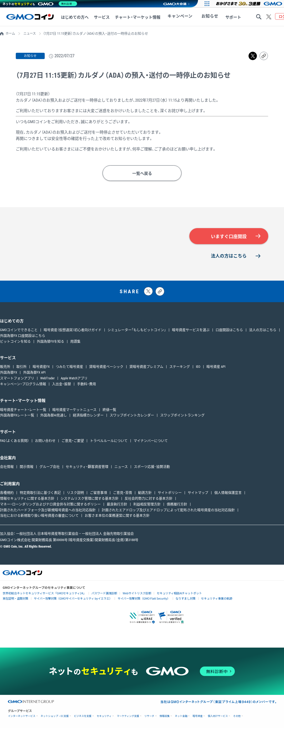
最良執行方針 (117, 505)
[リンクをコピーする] (264, 56)
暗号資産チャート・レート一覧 (23, 410)
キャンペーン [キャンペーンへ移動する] (177, 17)
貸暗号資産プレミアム (146, 367)
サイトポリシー (170, 493)
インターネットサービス (22, 716)
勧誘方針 (145, 493)
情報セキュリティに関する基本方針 (27, 499)
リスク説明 (75, 493)
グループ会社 (49, 467)
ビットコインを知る (15, 342)
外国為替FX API (34, 373)
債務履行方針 (177, 505)
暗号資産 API (215, 367)
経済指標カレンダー (88, 416)
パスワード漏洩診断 (97, 594)
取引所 (21, 367)
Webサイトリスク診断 (127, 594)
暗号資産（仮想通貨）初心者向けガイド (73, 331)
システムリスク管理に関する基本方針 (89, 499)
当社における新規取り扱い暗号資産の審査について (39, 516)
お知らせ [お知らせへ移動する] (202, 17)
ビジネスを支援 (83, 716)
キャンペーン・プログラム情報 (23, 385)
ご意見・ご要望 (73, 441)
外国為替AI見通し (53, 416)
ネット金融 (181, 716)
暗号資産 (197, 716)
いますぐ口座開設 (229, 236)
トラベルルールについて (109, 441)
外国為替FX (8, 373)
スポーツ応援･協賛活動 (152, 467)
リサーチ (149, 716)
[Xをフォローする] (268, 17)
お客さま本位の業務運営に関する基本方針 (117, 516)
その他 (237, 716)
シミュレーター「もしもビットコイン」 (137, 331)
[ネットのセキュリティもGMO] (40, 3)
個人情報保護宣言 (228, 493)
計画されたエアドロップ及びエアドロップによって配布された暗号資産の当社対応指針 (168, 510)
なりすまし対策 (173, 599)
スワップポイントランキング (182, 416)
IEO (198, 367)
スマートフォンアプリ (17, 379)
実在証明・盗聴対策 (14, 599)
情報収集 (165, 716)
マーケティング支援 (128, 716)
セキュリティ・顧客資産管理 (87, 467)
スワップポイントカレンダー (132, 416)
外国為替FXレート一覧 (17, 416)
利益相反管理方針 (147, 505)
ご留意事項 (98, 493)
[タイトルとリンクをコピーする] (159, 291)
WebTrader (47, 379)
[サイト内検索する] (258, 17)
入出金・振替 (61, 385)
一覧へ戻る (142, 173)
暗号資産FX (41, 367)
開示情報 (26, 467)
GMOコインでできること (19, 331)
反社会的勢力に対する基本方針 (149, 499)
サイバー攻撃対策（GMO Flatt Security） (134, 599)
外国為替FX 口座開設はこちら (22, 336)
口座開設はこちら (229, 331)
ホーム (11, 33)
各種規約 (7, 493)
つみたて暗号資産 (69, 367)
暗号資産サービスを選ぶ (191, 331)
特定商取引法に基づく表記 (40, 493)
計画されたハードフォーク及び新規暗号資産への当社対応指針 (48, 510)
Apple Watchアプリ (74, 379)
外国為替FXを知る (50, 342)
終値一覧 (109, 410)
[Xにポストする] (148, 292)
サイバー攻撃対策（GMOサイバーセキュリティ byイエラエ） (68, 599)
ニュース (31, 33)
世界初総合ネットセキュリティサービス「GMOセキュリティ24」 (41, 594)
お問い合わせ (45, 441)
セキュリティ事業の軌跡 (202, 599)
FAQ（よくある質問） (14, 441)
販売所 (5, 367)
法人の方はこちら (229, 256)
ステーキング (179, 367)
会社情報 (7, 467)
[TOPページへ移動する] (30, 17)
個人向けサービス (218, 716)
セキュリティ (104, 716)
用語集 (75, 342)
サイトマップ (198, 493)
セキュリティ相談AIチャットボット (167, 593)
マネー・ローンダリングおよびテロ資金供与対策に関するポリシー (50, 505)
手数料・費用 (86, 385)
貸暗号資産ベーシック (106, 367)
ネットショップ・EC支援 (55, 716)
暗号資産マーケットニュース (74, 410)
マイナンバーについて (151, 441)
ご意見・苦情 (122, 493)
